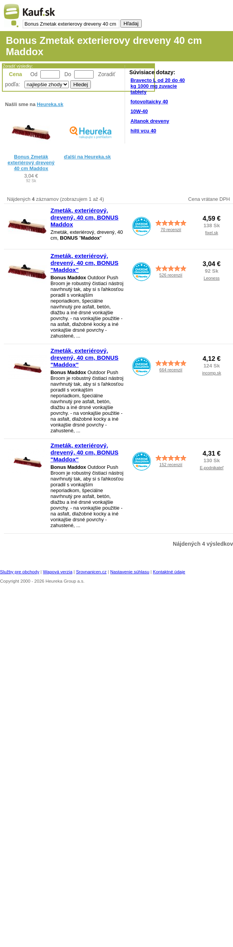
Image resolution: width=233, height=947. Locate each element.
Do (67, 74)
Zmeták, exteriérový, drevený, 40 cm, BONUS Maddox (84, 217)
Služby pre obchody (19, 571)
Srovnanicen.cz (91, 571)
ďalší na (87, 157)
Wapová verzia (58, 571)
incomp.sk (211, 373)
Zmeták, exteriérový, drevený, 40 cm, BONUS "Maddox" (84, 262)
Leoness (211, 278)
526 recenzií (170, 275)
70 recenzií (170, 229)
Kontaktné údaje (169, 571)
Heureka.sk (50, 104)
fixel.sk (211, 232)
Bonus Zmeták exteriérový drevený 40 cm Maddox (31, 162)
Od (33, 74)
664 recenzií (170, 369)
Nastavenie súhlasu (130, 571)
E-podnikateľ (211, 467)
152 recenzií (170, 464)
